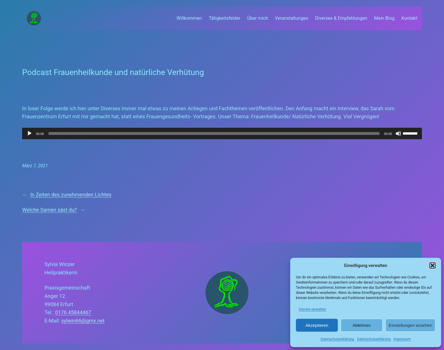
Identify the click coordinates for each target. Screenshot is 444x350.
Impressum (402, 339)
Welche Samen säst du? (49, 210)
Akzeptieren (316, 325)
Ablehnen (361, 325)
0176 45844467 (73, 312)
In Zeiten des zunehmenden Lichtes (70, 195)
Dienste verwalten (312, 309)
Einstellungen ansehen (410, 325)
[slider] (214, 133)
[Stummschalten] (398, 133)
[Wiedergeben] (29, 133)
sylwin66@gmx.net (82, 321)
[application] (222, 133)
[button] (432, 265)
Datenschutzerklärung (337, 339)
